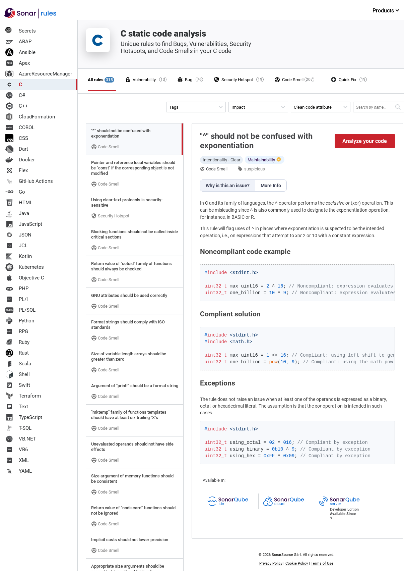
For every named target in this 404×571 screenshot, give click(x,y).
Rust (17, 353)
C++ (16, 106)
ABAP (18, 42)
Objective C (24, 278)
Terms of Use (322, 563)
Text (16, 407)
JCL (16, 246)
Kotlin (18, 256)
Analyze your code (364, 141)
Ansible (20, 52)
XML (17, 460)
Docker (20, 160)
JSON (18, 235)
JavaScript (23, 224)
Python (19, 321)
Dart (16, 149)
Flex (16, 170)
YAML (18, 471)
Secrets (20, 31)
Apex (17, 63)
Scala (18, 364)
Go (15, 192)
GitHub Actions (29, 181)
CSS (16, 138)
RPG (16, 331)
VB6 (16, 450)
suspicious (254, 168)
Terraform (23, 396)
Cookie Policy (296, 563)
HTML (18, 203)
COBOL (20, 127)
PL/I (16, 299)
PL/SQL (20, 310)
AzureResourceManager (38, 74)
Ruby (17, 342)
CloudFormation (30, 117)
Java (17, 213)
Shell (17, 374)
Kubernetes (24, 267)
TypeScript (23, 417)
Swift (17, 385)
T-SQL (18, 428)
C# (15, 95)
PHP (16, 288)
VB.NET (20, 439)
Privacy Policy (270, 563)
